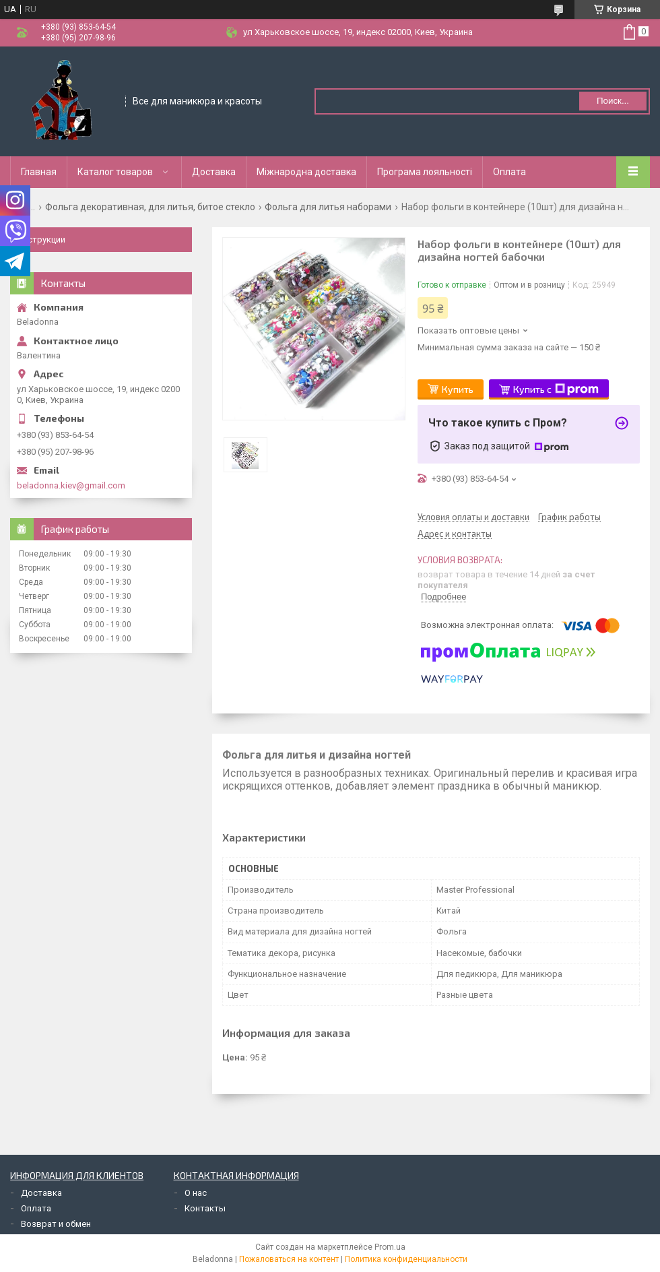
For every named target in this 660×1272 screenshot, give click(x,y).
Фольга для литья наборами (328, 206)
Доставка (214, 171)
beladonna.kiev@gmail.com (71, 485)
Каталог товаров (115, 171)
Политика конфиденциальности (406, 1259)
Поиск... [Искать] (613, 101)
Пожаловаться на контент (289, 1259)
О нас (196, 1193)
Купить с (556, 389)
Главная (39, 171)
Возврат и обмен (56, 1224)
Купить (457, 389)
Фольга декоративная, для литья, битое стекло (150, 206)
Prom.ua (389, 1247)
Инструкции (41, 239)
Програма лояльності (424, 171)
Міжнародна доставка (306, 171)
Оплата (509, 171)
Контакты (205, 1208)
